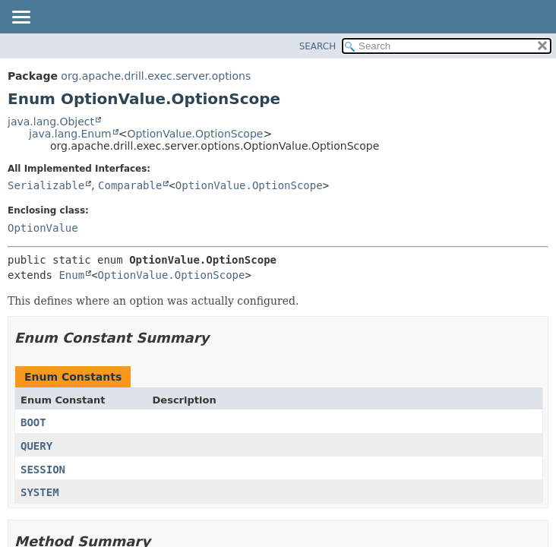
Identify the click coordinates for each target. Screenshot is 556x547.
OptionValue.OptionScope (195, 134)
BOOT (33, 422)
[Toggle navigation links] (20, 18)
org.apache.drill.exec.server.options (156, 76)
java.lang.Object (51, 121)
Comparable (130, 185)
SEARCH (317, 46)
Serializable (46, 185)
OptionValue (43, 228)
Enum (71, 275)
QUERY (36, 446)
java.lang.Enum (70, 134)
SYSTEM (40, 492)
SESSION (43, 469)
